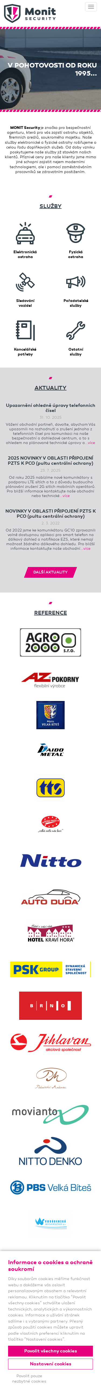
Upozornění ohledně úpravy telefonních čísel (50, 408)
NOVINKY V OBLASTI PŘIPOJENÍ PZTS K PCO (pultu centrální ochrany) (50, 513)
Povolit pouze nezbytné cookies (29, 1378)
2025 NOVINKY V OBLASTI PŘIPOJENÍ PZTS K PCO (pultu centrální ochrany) (50, 460)
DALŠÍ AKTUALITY (50, 572)
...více (90, 442)
